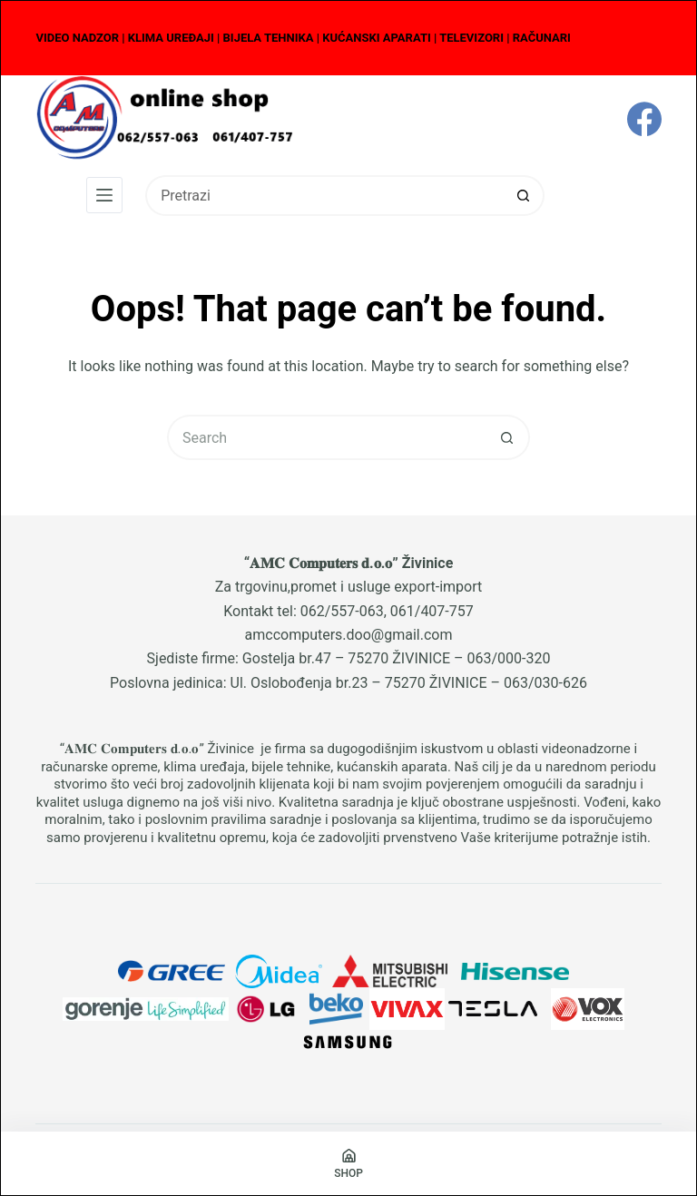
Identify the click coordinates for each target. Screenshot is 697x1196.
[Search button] (524, 195)
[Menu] (104, 195)
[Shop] (348, 1163)
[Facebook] (644, 119)
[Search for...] (324, 195)
